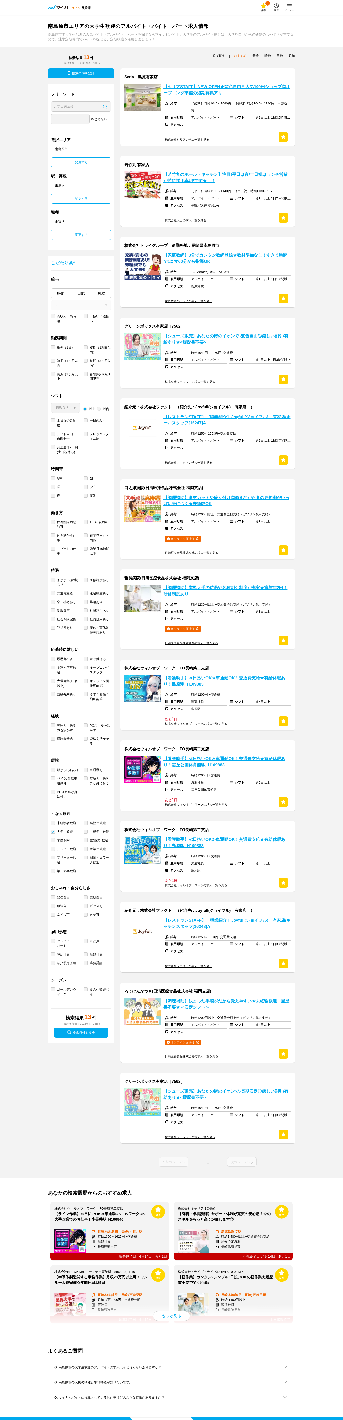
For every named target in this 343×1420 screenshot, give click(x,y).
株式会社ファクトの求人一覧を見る (188, 462)
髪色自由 (63, 897)
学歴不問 (63, 840)
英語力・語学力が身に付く (99, 781)
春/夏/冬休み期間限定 (100, 376)
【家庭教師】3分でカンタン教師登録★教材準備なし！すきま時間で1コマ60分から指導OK (225, 258)
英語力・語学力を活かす (66, 728)
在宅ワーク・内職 (99, 538)
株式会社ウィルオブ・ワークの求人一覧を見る (196, 724)
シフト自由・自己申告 (66, 436)
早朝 (60, 478)
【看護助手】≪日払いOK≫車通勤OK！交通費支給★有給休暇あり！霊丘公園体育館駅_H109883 (224, 761)
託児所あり (65, 628)
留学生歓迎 (98, 849)
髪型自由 (96, 897)
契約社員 (63, 954)
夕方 (93, 487)
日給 (81, 293)
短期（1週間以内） (100, 350)
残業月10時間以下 (99, 551)
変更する (81, 162)
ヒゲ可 (94, 915)
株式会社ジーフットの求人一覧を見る (190, 382)
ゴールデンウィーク (66, 992)
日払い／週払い (99, 318)
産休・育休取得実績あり (99, 630)
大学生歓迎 (65, 832)
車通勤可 (96, 770)
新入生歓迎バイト (99, 992)
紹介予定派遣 (66, 963)
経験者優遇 (65, 739)
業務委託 (96, 963)
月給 (101, 293)
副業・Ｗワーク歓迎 (99, 860)
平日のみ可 (98, 420)
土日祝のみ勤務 (66, 423)
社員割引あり (99, 610)
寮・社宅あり (66, 602)
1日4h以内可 (99, 522)
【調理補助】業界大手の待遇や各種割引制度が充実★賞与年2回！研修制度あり (225, 590)
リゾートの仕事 (66, 551)
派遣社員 (96, 954)
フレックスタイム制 (99, 436)
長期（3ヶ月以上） (67, 376)
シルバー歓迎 (66, 849)
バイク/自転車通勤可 (67, 781)
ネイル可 (63, 915)
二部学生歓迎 (99, 832)
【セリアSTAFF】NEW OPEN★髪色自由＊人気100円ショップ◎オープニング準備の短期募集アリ (226, 89)
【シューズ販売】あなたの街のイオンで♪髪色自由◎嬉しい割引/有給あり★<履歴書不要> (225, 339)
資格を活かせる (99, 741)
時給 (61, 293)
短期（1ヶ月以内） (67, 363)
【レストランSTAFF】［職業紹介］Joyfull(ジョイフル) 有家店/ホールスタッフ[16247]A (227, 420)
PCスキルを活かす (100, 728)
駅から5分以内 (67, 770)
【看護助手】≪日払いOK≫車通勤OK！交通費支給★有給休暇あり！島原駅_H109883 (224, 681)
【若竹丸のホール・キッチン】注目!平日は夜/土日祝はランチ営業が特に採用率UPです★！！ (225, 177)
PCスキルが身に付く (67, 794)
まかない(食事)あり (67, 582)
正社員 (94, 941)
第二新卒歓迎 (66, 871)
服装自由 (63, 906)
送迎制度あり (99, 593)
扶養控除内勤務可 (66, 524)
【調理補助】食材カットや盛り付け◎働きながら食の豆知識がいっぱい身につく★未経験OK (226, 500)
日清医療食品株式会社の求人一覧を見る (191, 553)
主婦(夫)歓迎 (99, 840)
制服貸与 (63, 610)
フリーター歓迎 (66, 860)
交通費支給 (65, 593)
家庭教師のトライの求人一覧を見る (188, 301)
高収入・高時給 (66, 318)
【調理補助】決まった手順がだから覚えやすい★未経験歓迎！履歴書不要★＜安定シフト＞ (226, 1004)
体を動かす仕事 (66, 538)
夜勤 (93, 496)
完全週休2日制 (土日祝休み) (67, 449)
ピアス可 (96, 906)
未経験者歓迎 (66, 823)
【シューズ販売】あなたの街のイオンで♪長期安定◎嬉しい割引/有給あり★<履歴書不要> (225, 1094)
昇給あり (96, 602)
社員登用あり (99, 619)
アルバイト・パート (66, 943)
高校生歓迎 (98, 823)
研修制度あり (99, 580)
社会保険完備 (66, 619)
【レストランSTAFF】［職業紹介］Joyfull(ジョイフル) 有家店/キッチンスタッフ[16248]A (227, 923)
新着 (255, 56)
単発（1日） (66, 347)
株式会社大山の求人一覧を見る (185, 220)
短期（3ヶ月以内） (100, 363)
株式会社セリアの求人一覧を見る (187, 139)
